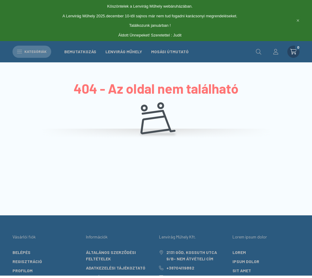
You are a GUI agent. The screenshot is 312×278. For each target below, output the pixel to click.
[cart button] (293, 52)
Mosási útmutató (170, 51)
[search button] (259, 52)
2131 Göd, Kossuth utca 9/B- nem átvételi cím (191, 255)
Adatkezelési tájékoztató (115, 267)
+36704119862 (180, 267)
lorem (239, 252)
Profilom (22, 270)
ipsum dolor (245, 261)
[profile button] (276, 52)
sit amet (241, 270)
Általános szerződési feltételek (111, 255)
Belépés (21, 252)
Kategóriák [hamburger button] (32, 51)
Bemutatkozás (80, 51)
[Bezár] (298, 20)
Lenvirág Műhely (123, 51)
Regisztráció (27, 261)
